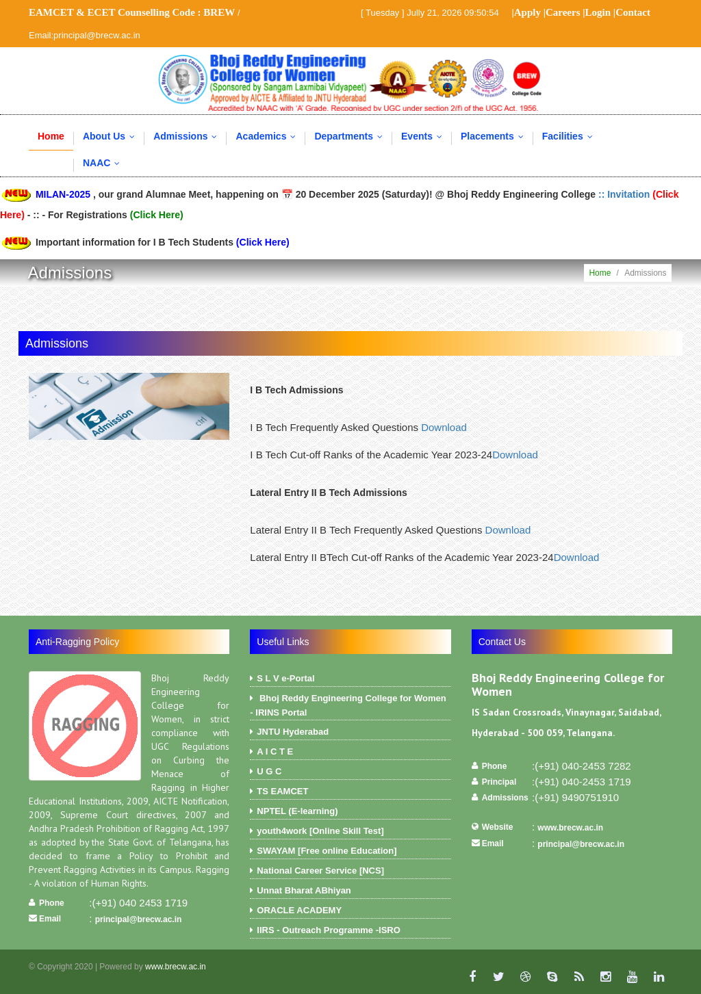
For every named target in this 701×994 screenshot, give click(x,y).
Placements (495, 136)
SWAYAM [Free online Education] (350, 852)
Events (424, 136)
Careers (563, 12)
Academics (268, 136)
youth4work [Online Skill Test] (350, 832)
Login (598, 12)
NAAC (104, 162)
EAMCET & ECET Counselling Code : (132, 12)
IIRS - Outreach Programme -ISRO (350, 932)
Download (444, 427)
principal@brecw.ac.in (138, 919)
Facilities (570, 136)
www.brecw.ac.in (570, 828)
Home (51, 136)
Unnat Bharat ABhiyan (350, 892)
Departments (351, 136)
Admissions (188, 136)
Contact (632, 12)
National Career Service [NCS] (350, 872)
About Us (112, 136)
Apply (527, 12)
